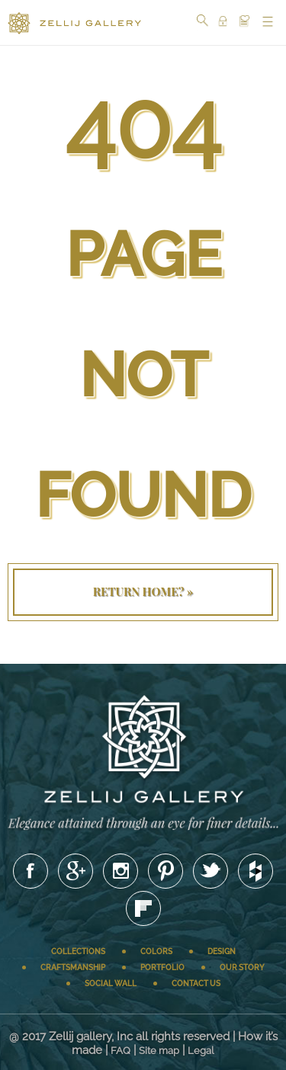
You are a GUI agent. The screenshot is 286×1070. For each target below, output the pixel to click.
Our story (242, 967)
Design (221, 951)
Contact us (196, 983)
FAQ (120, 1050)
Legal (201, 1050)
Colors (156, 951)
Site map (159, 1050)
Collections (78, 951)
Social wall (111, 983)
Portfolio (162, 967)
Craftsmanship (72, 967)
